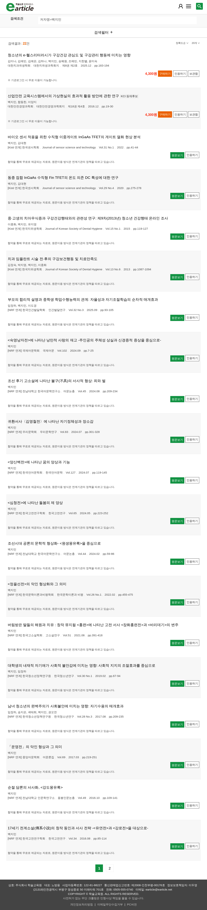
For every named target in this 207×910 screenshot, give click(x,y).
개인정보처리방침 (81, 904)
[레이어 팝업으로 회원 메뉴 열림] (180, 6)
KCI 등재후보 (129, 96)
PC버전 (132, 904)
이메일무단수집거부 (110, 904)
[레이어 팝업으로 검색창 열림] (199, 6)
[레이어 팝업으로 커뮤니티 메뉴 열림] (188, 6)
